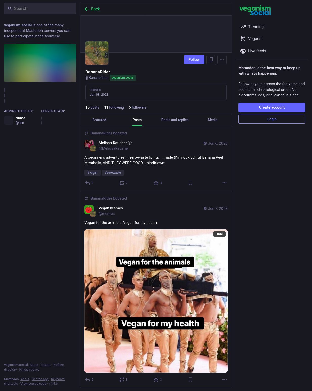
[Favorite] (158, 183)
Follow (194, 59)
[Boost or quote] (124, 183)
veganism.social (123, 77)
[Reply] (89, 183)
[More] (224, 183)
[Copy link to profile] (210, 59)
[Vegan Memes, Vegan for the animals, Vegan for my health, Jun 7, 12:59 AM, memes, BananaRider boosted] (156, 289)
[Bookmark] (190, 183)
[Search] (40, 8)
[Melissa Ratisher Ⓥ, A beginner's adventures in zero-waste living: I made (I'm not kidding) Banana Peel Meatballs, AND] (156, 158)
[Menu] (222, 59)
